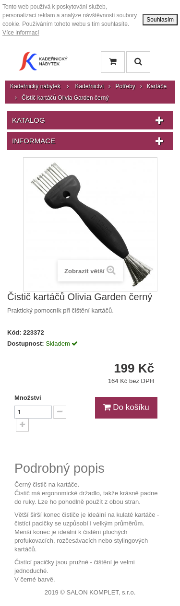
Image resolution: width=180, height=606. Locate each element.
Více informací (20, 32)
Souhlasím (160, 19)
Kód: (14, 332)
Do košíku (126, 407)
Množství (27, 397)
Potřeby (125, 86)
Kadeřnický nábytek (35, 86)
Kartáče (157, 86)
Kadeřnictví (89, 86)
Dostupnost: (25, 343)
